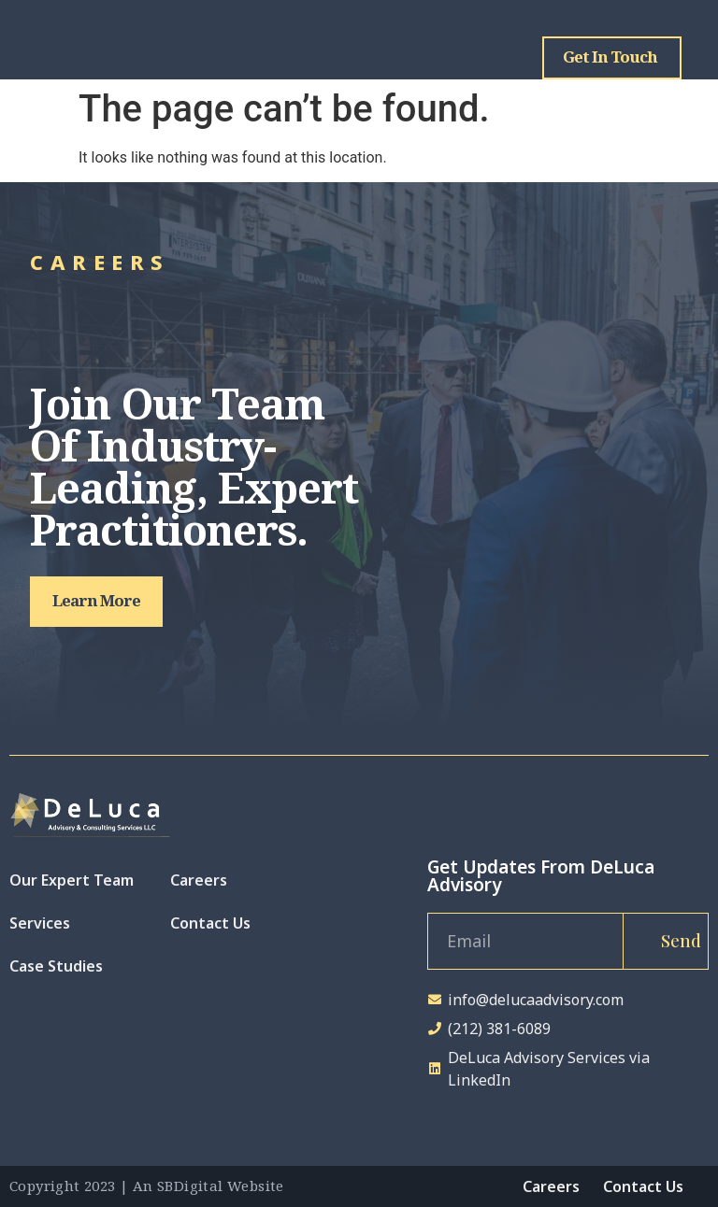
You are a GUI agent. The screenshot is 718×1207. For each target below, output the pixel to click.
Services (39, 923)
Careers (198, 880)
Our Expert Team (71, 880)
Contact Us (210, 923)
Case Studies (56, 966)
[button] (96, 601)
